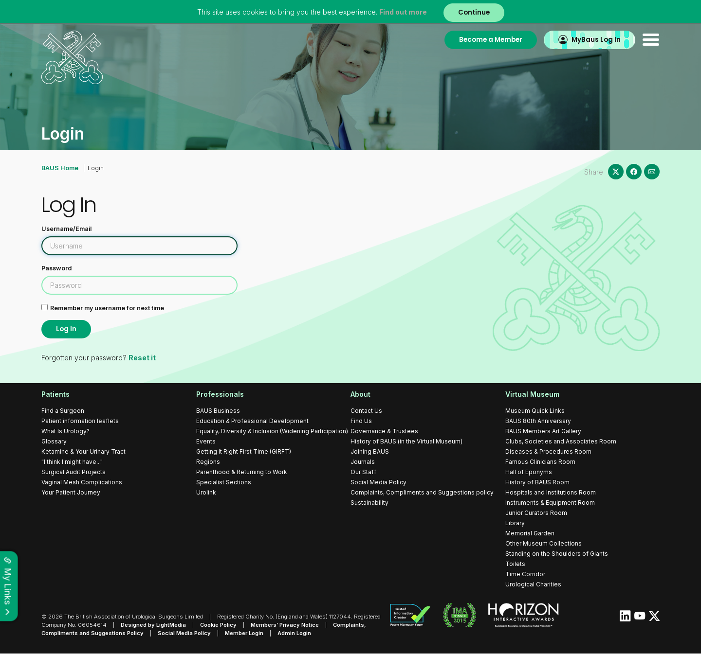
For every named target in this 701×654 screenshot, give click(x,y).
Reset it (141, 358)
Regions (208, 461)
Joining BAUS (369, 451)
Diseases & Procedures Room (548, 451)
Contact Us (366, 410)
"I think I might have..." (72, 461)
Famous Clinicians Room (540, 461)
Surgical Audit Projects (73, 472)
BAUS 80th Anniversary (538, 420)
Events (206, 441)
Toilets (515, 563)
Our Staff (363, 472)
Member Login (244, 633)
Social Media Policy (378, 482)
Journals (362, 461)
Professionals (220, 394)
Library (515, 523)
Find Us (361, 420)
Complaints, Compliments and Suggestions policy (422, 492)
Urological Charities (533, 584)
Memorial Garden (529, 533)
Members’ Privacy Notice (285, 624)
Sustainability (369, 502)
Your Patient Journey (70, 492)
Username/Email (66, 228)
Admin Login (294, 633)
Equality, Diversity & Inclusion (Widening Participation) (272, 431)
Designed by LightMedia (153, 624)
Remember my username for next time (107, 308)
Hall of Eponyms (528, 472)
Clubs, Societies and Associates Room (560, 441)
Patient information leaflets (80, 420)
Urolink (206, 492)
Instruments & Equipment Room (550, 502)
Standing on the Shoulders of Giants (556, 553)
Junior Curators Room (536, 512)
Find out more (403, 12)
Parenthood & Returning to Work (241, 472)
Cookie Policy (218, 624)
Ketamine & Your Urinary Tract (83, 451)
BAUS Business (218, 410)
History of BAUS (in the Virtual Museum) (406, 441)
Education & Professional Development (252, 420)
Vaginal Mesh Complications (81, 482)
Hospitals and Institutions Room (550, 492)
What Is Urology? (65, 431)
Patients (55, 394)
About (360, 394)
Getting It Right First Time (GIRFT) (243, 451)
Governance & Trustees (384, 431)
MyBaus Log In (596, 39)
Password (56, 268)
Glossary (54, 441)
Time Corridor (525, 574)
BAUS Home (59, 168)
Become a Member (490, 39)
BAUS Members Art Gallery (543, 431)
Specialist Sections (223, 482)
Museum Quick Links (535, 410)
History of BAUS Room (537, 482)
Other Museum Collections (543, 543)
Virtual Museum (532, 394)
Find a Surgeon (62, 410)
